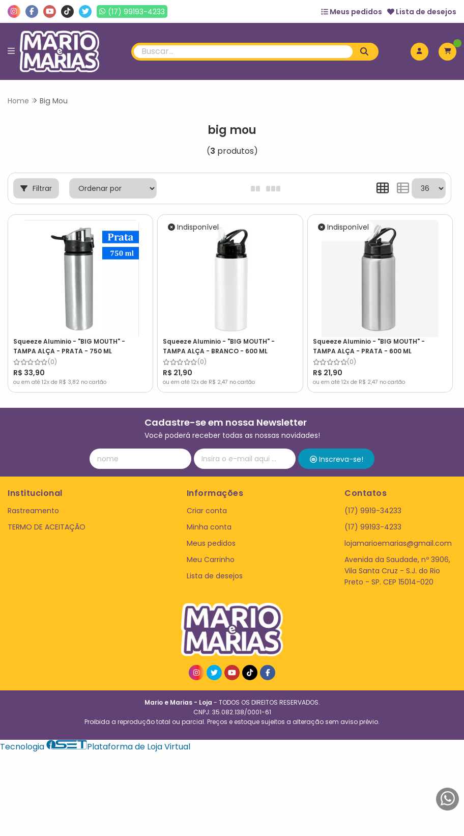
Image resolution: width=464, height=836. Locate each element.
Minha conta (209, 527)
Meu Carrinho (211, 559)
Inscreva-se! (336, 459)
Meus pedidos (351, 12)
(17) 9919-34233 (372, 511)
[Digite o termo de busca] (243, 51)
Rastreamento (33, 511)
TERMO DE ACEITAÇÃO (46, 527)
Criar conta (207, 511)
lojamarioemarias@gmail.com (398, 543)
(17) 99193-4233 (372, 527)
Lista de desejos (421, 12)
